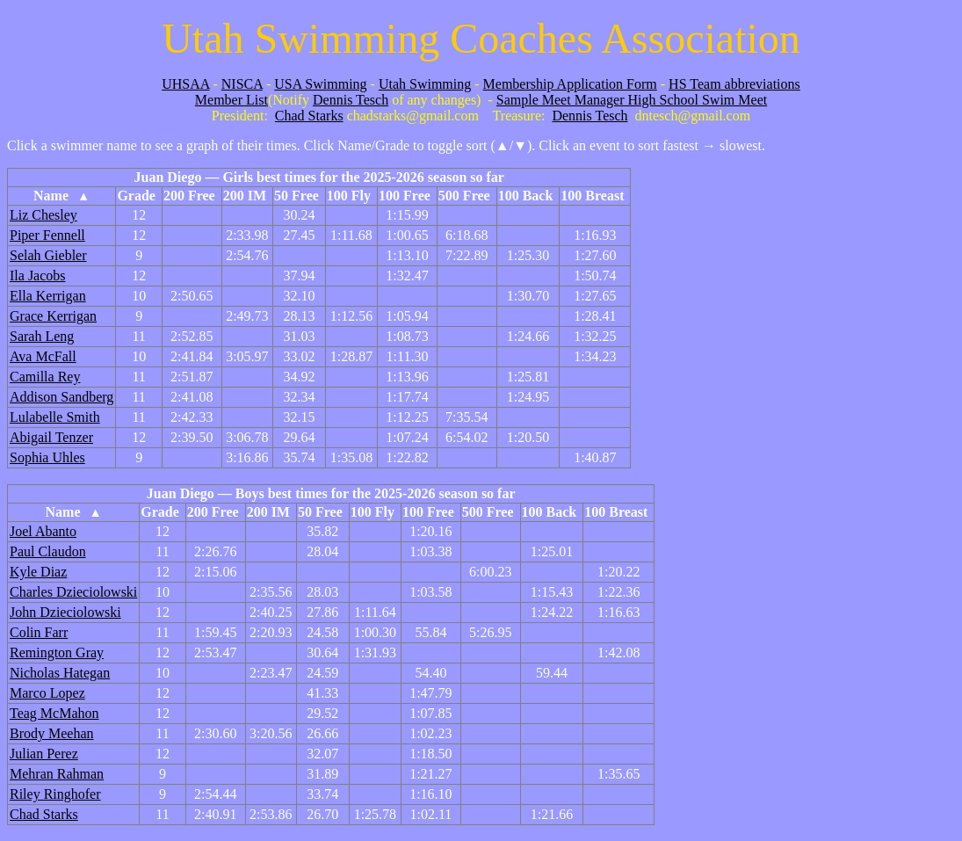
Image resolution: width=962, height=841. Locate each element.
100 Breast (592, 195)
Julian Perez (44, 753)
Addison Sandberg (61, 396)
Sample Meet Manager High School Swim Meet (631, 99)
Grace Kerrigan (53, 315)
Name (61, 195)
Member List (231, 99)
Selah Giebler (48, 255)
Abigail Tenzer (51, 437)
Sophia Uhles (47, 457)
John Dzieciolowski (65, 612)
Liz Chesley (43, 214)
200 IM (244, 195)
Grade (136, 195)
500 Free (464, 195)
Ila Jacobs (38, 275)
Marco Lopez (47, 692)
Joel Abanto (43, 531)
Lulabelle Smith (55, 417)
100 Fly (349, 195)
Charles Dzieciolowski (73, 591)
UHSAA (185, 83)
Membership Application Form (570, 83)
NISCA (242, 83)
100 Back (525, 195)
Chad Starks (309, 115)
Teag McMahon (54, 713)
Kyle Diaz (38, 571)
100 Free (404, 195)
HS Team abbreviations (734, 83)
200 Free (189, 195)
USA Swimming (320, 83)
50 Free (296, 195)
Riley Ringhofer (55, 794)
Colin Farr (39, 632)
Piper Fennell (47, 235)
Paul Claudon (48, 551)
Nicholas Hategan (60, 672)
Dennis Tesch (350, 99)
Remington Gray (57, 652)
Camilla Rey (45, 376)
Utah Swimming (425, 83)
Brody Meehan (52, 733)
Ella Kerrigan (48, 295)
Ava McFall (43, 356)
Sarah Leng (42, 336)
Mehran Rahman (57, 773)
